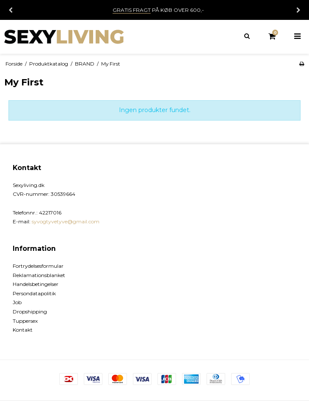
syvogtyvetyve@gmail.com (65, 221)
